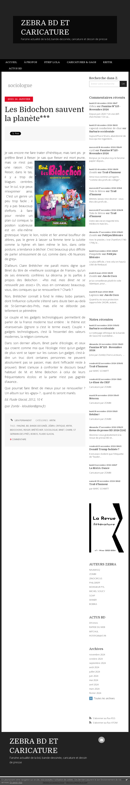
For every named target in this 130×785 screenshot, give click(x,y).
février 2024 (95, 693)
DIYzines (93, 622)
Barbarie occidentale (101, 131)
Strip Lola (52, 62)
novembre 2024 (97, 654)
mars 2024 (94, 688)
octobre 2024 (96, 658)
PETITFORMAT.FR (97, 635)
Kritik (107, 62)
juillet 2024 (94, 671)
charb (69, 429)
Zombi (93, 172)
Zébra (92, 106)
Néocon (94, 398)
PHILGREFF (94, 582)
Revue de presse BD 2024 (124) (107, 430)
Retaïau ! (94, 414)
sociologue (51, 429)
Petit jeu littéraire (112, 235)
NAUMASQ (94, 569)
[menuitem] (13, 62)
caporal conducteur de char (105, 128)
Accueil (11, 62)
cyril (92, 150)
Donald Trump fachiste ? (104, 449)
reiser (27, 429)
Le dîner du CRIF (99, 382)
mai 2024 (93, 680)
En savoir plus (16, 782)
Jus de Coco (109, 276)
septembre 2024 (97, 663)
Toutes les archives (104, 698)
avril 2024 (94, 684)
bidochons (16, 429)
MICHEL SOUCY (97, 591)
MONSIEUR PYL (97, 586)
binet (61, 429)
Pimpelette (95, 254)
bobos (34, 433)
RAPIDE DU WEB (97, 627)
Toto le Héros (97, 191)
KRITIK (53, 420)
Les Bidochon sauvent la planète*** (44, 114)
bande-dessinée (38, 425)
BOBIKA (93, 604)
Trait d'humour (111, 172)
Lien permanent (21, 420)
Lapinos (94, 295)
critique (60, 425)
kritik (69, 425)
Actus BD (15, 68)
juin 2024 (93, 676)
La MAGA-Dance (99, 468)
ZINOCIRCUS (95, 578)
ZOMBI (92, 574)
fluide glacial (46, 433)
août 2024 (94, 667)
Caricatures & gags (81, 62)
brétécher (37, 429)
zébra (51, 425)
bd (27, 425)
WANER (93, 599)
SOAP (92, 595)
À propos (30, 62)
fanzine (21, 425)
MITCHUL (94, 631)
